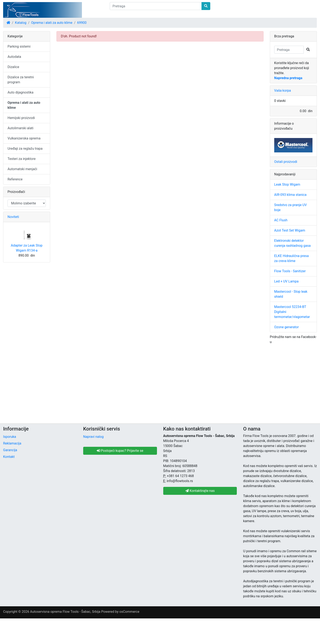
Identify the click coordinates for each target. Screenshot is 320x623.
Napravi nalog (93, 437)
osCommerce (129, 612)
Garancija (10, 450)
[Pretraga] (155, 6)
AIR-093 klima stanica (290, 195)
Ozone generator (286, 327)
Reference (15, 179)
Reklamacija (12, 443)
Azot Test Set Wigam (289, 230)
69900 (82, 23)
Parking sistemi (19, 46)
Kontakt (9, 457)
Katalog (21, 23)
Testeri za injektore (22, 159)
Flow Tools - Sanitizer (290, 271)
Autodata (14, 57)
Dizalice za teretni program (21, 79)
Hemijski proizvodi (21, 118)
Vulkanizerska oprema (24, 138)
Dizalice (13, 67)
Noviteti (13, 217)
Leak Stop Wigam (287, 184)
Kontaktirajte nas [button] (200, 491)
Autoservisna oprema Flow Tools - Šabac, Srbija (65, 612)
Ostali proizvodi (285, 162)
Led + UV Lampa (286, 281)
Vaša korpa (282, 90)
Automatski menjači (22, 169)
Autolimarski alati (20, 128)
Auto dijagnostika (20, 92)
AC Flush (280, 220)
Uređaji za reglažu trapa (25, 149)
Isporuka (9, 437)
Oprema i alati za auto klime (51, 23)
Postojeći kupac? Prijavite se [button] (120, 451)
